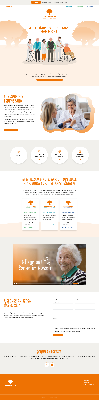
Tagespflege (80, 6)
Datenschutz (86, 382)
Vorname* (55, 305)
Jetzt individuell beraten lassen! (49, 80)
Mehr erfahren (11, 130)
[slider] (43, 283)
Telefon (76, 312)
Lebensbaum (10, 6)
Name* (76, 305)
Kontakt (36, 2)
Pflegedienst (69, 6)
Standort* (77, 299)
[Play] (15, 283)
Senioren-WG (90, 6)
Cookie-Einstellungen (88, 384)
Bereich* (55, 299)
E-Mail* (54, 312)
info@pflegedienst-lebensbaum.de (60, 2)
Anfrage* (55, 318)
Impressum (86, 380)
